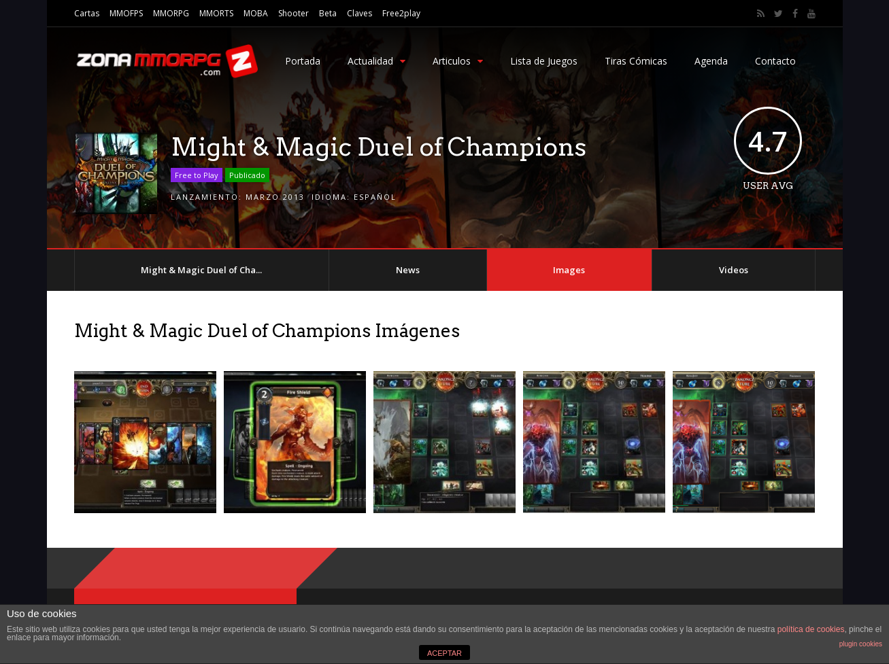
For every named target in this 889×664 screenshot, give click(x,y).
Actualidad (376, 60)
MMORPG (171, 13)
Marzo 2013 (275, 197)
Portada (302, 60)
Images (569, 270)
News (408, 270)
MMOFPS (126, 13)
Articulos (458, 60)
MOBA (256, 13)
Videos (733, 270)
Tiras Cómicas (636, 60)
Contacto (775, 60)
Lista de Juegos (543, 60)
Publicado (247, 175)
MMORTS (216, 13)
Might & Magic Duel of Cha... (201, 270)
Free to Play (196, 175)
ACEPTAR (444, 653)
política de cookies (811, 629)
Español (375, 197)
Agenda (711, 60)
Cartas (86, 13)
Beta (328, 13)
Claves (359, 13)
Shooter (293, 13)
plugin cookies (860, 644)
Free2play (401, 13)
